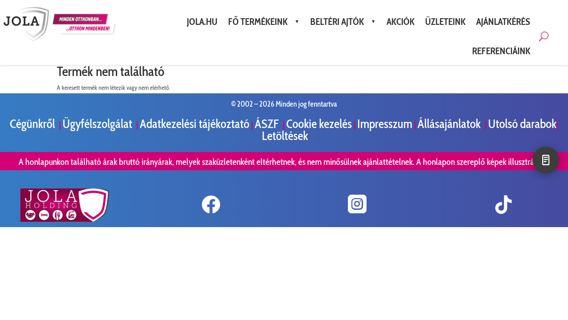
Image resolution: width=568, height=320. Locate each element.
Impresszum (384, 123)
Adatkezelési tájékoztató (194, 123)
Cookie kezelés (319, 123)
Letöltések (285, 135)
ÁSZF (268, 123)
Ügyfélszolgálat (98, 123)
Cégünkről (33, 123)
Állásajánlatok (450, 123)
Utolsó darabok (522, 123)
